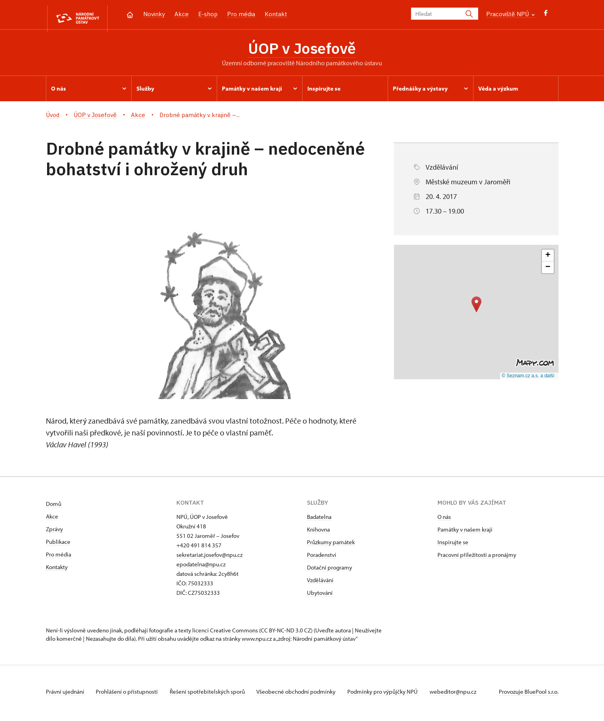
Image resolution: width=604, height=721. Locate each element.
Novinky (154, 14)
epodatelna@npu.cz (200, 567)
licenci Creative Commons (225, 633)
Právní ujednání (65, 694)
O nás (444, 520)
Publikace (58, 545)
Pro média (241, 14)
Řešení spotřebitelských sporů (212, 694)
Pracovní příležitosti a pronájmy (476, 558)
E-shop (208, 14)
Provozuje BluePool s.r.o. (529, 694)
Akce (181, 14)
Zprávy (54, 532)
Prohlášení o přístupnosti (129, 694)
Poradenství (321, 558)
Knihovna (318, 532)
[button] (476, 307)
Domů (53, 507)
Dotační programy (329, 570)
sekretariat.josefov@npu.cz (209, 558)
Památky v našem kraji (464, 532)
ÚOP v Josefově (302, 49)
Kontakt (276, 14)
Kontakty (57, 570)
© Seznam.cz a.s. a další (528, 378)
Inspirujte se (452, 545)
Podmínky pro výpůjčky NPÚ (392, 694)
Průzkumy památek (331, 545)
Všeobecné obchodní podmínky (303, 694)
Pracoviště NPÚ (510, 14)
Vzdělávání (320, 583)
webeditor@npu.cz (463, 694)
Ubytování (320, 596)
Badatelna (319, 520)
